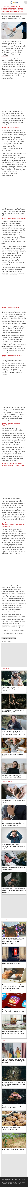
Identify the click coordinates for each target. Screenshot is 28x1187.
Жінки (12, 630)
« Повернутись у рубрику (9, 638)
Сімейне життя (14, 633)
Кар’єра (21, 633)
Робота (7, 633)
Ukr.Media (4, 55)
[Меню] (25, 2)
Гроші (22, 630)
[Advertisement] (14, 95)
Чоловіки (17, 630)
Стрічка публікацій (7, 641)
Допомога (6, 630)
